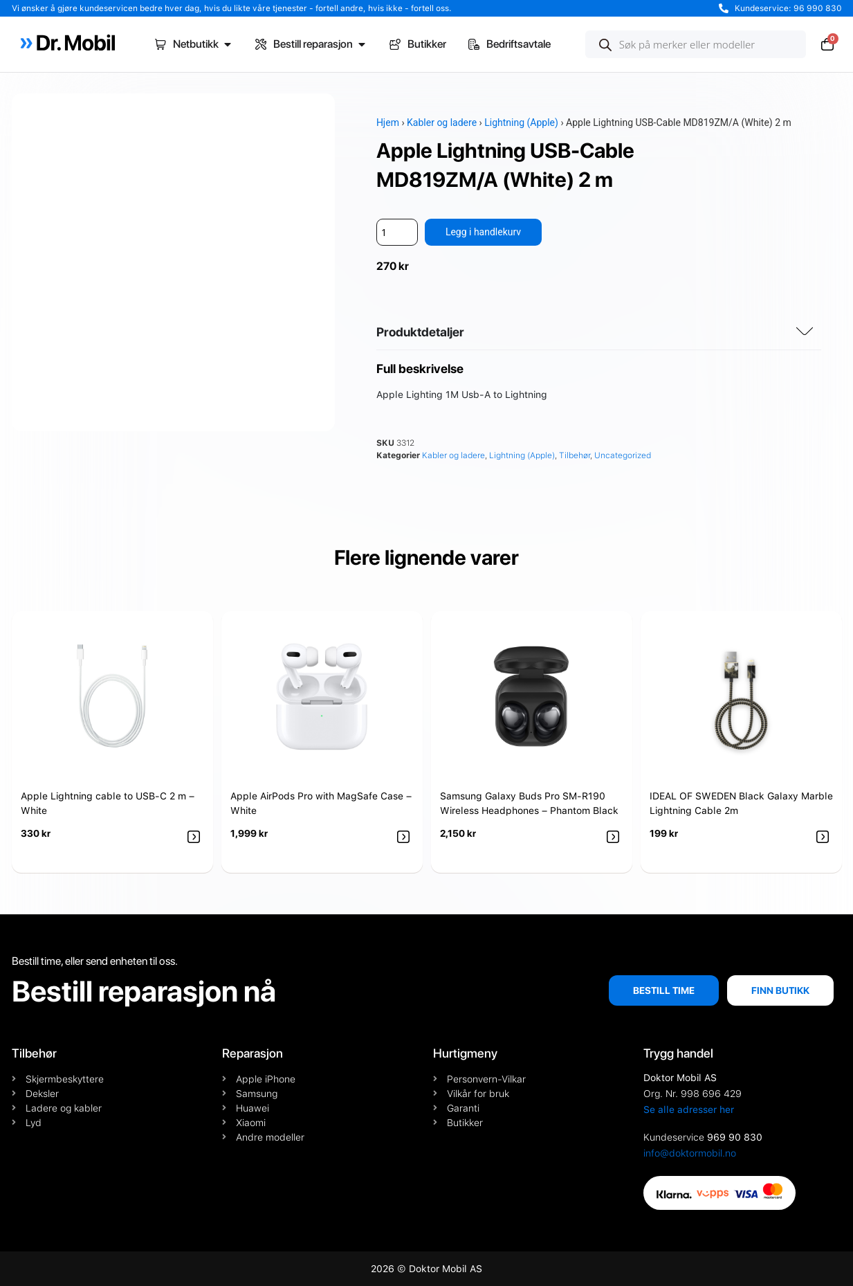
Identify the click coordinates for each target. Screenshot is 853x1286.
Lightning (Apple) (521, 122)
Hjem (387, 122)
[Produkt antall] (397, 232)
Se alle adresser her (688, 1109)
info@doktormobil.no (689, 1153)
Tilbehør (574, 455)
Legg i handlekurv (483, 231)
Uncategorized (622, 455)
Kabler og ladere (442, 122)
